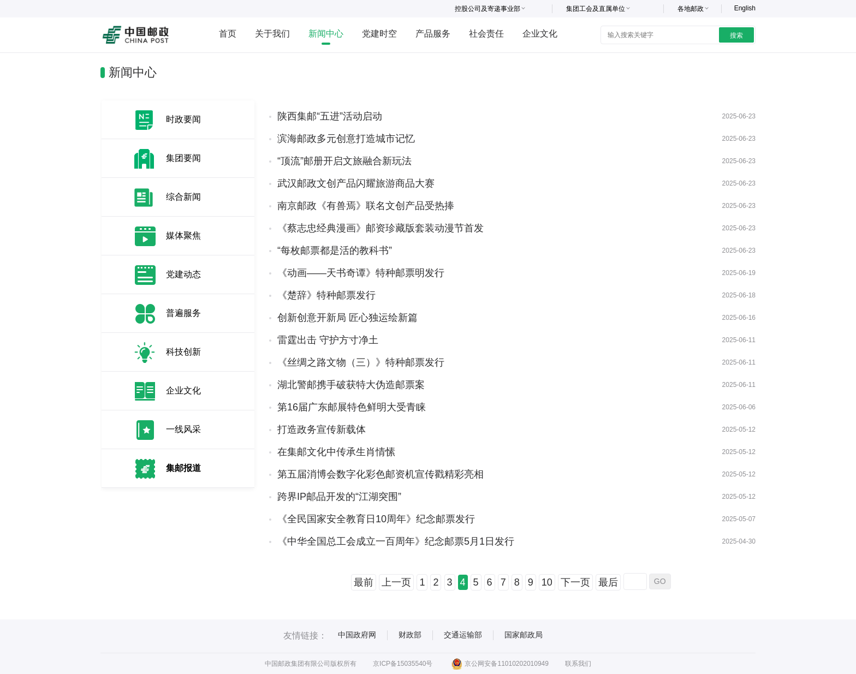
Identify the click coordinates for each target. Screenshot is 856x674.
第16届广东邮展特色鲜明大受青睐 (351, 407)
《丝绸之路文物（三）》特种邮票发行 (360, 362)
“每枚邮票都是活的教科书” (334, 250)
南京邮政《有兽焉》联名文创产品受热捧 (365, 205)
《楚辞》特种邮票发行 (326, 295)
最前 (363, 582)
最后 (608, 582)
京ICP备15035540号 (402, 663)
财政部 (410, 634)
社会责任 (486, 33)
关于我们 (272, 33)
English (745, 8)
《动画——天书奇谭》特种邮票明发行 (360, 272)
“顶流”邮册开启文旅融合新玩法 (344, 161)
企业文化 (539, 33)
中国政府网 (357, 634)
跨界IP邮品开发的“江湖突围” (339, 496)
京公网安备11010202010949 (499, 663)
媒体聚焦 (183, 235)
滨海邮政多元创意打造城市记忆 (346, 138)
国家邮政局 (523, 634)
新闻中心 (325, 33)
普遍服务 (183, 313)
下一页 (575, 582)
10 (547, 582)
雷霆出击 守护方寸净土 (327, 340)
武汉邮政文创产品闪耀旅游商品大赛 (356, 183)
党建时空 (379, 33)
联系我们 (578, 663)
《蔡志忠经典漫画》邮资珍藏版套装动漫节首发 (380, 228)
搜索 (736, 35)
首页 (227, 33)
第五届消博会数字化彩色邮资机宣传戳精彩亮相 (380, 474)
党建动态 (183, 274)
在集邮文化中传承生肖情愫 (336, 451)
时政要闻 (183, 119)
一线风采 (183, 429)
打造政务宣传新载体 (321, 429)
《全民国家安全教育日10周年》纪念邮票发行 (376, 519)
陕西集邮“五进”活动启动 (329, 116)
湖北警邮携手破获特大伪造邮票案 (351, 384)
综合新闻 (183, 196)
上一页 (396, 582)
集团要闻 (183, 158)
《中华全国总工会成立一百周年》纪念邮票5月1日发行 (395, 541)
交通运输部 (463, 634)
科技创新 (183, 351)
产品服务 (432, 33)
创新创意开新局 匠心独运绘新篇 (347, 317)
